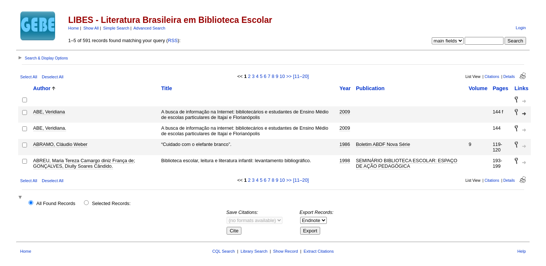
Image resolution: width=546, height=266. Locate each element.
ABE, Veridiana (49, 112)
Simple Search (116, 28)
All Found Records (55, 203)
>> (289, 76)
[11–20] (301, 76)
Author (42, 88)
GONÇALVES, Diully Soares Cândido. (73, 166)
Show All (91, 28)
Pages (500, 88)
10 (282, 76)
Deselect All (52, 77)
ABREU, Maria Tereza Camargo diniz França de (83, 160)
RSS (172, 40)
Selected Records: (111, 203)
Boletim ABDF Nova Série (383, 144)
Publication (370, 88)
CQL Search (223, 251)
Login (521, 27)
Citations (492, 77)
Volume (478, 88)
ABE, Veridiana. (50, 128)
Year (344, 88)
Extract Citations (318, 251)
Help (521, 251)
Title (166, 88)
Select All (28, 77)
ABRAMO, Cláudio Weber (60, 144)
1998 (344, 160)
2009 (344, 112)
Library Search (254, 251)
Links (522, 88)
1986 (344, 144)
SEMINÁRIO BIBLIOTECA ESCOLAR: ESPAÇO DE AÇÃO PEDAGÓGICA (406, 163)
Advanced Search (149, 28)
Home (73, 28)
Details (509, 77)
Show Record (285, 251)
